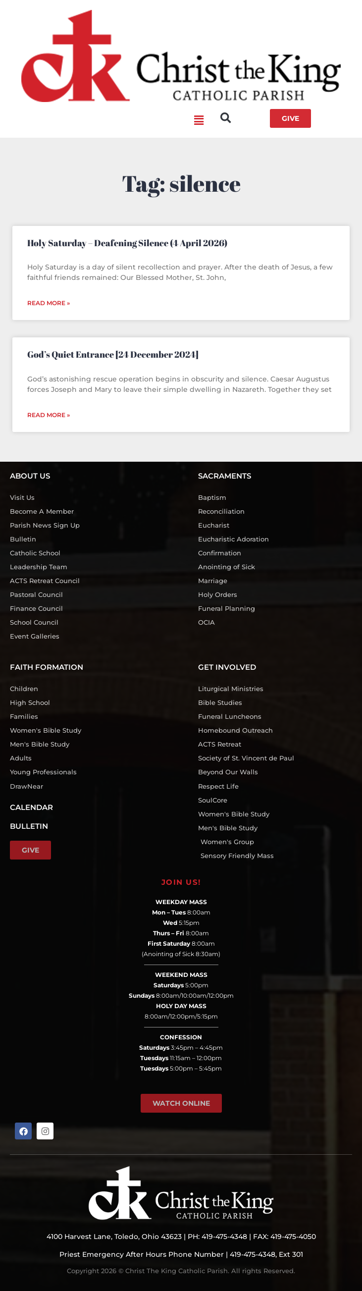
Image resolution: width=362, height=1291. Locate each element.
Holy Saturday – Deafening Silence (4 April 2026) (127, 243)
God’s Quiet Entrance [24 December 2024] (113, 354)
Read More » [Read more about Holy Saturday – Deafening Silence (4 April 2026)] (48, 303)
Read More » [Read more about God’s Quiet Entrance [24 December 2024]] (48, 415)
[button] (107, 121)
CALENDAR (31, 807)
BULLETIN (29, 826)
